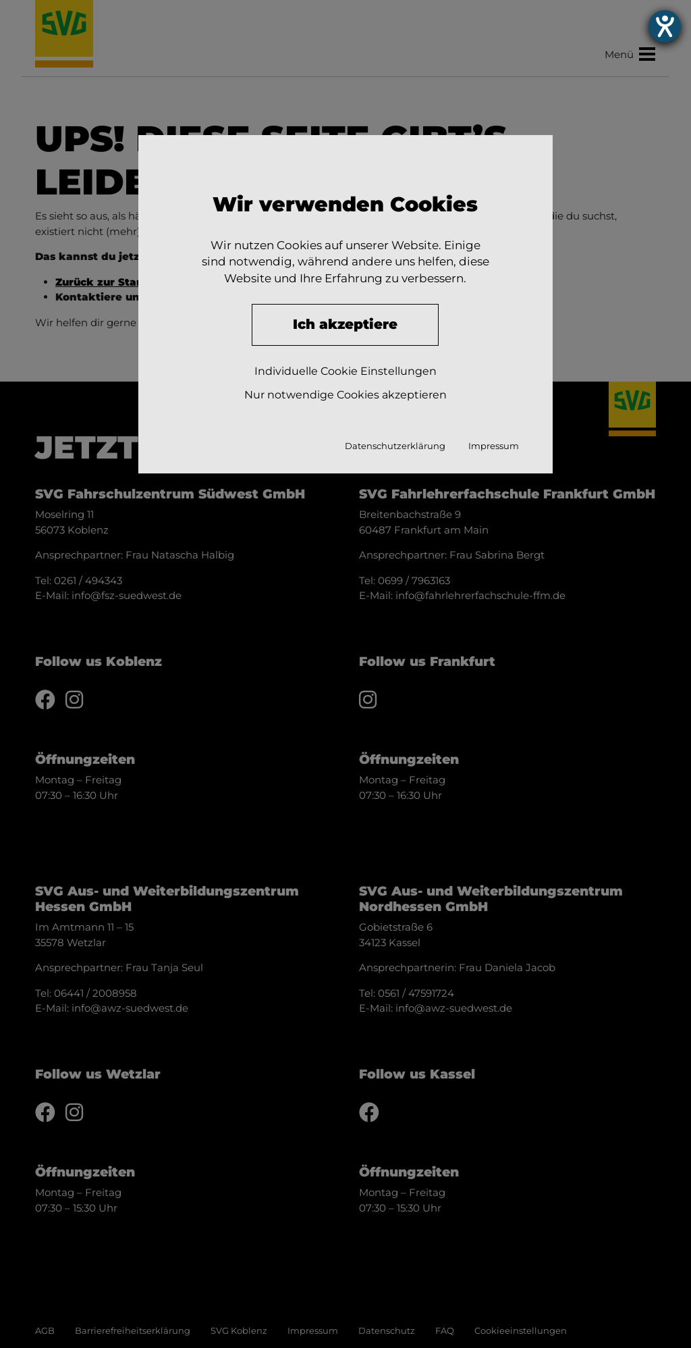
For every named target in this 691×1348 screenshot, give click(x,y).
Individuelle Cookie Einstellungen (345, 371)
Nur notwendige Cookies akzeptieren (345, 394)
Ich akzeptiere (345, 324)
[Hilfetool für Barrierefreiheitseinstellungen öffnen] (664, 26)
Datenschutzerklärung (395, 445)
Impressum (493, 445)
